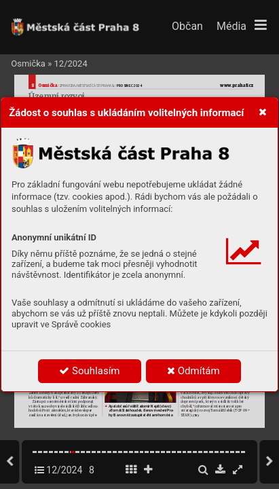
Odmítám (193, 371)
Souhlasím (89, 371)
